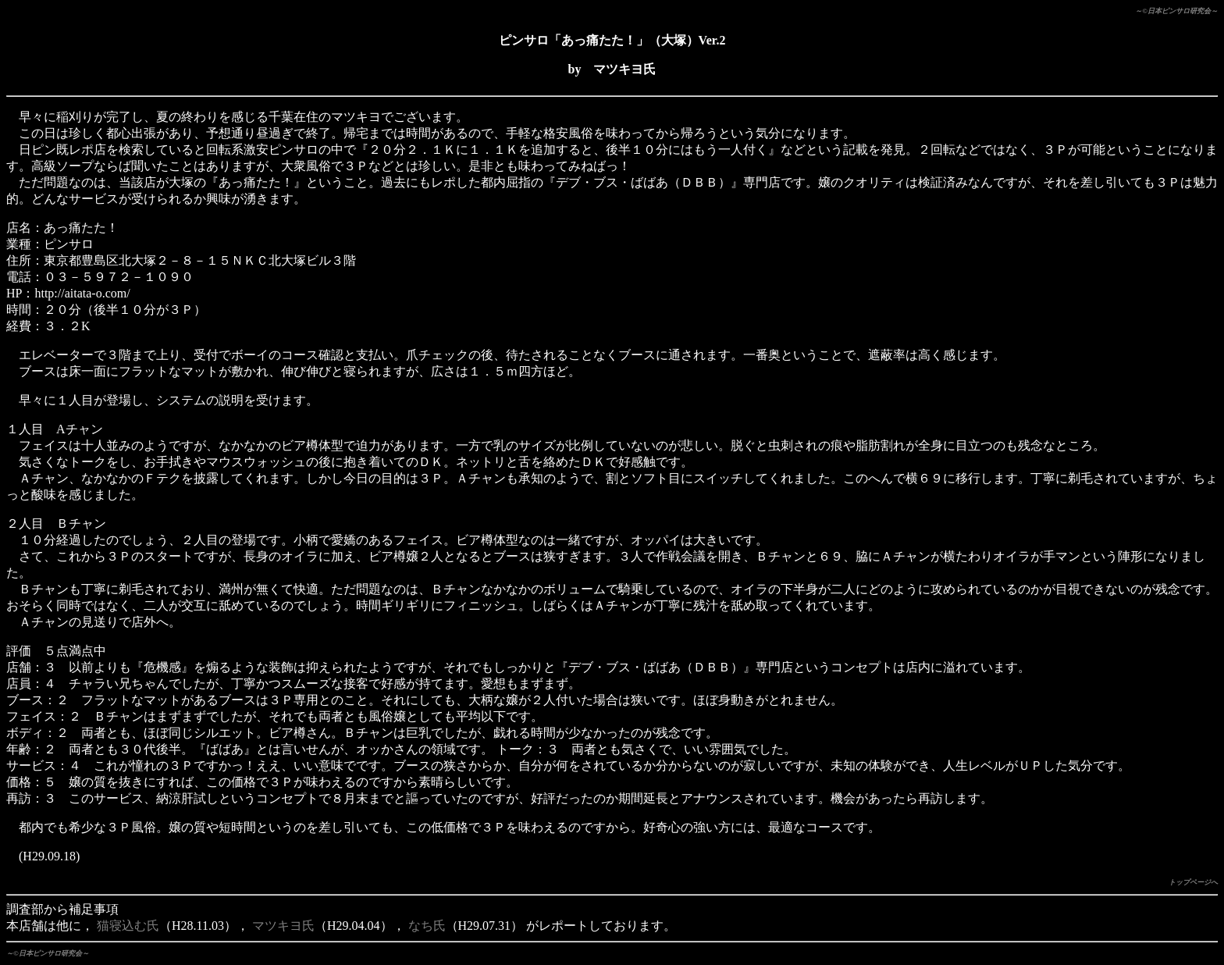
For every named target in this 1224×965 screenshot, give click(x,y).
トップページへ (1193, 882)
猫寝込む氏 (128, 925)
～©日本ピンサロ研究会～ (1176, 11)
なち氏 (427, 925)
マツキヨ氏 (283, 925)
